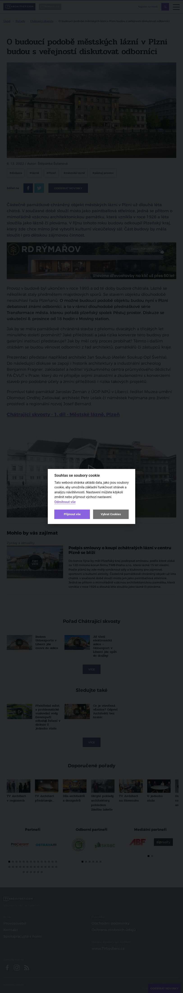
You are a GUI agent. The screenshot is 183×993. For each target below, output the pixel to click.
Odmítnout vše (64, 502)
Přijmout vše (72, 514)
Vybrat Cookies (111, 514)
